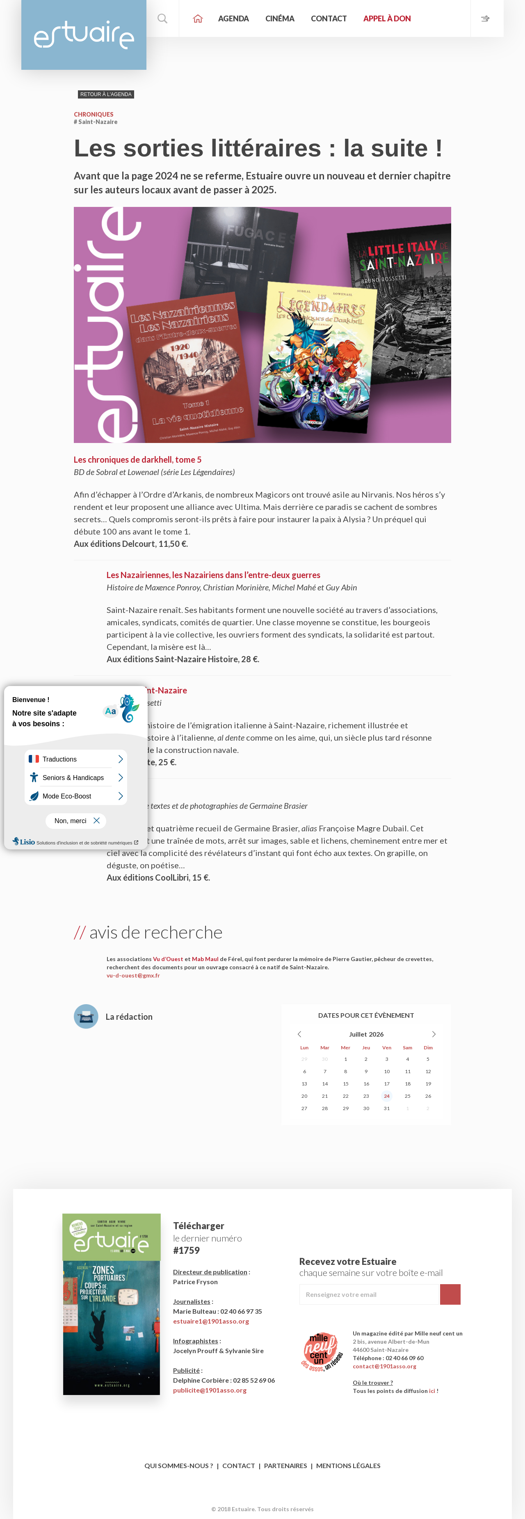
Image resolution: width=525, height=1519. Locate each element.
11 (408, 1071)
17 (387, 1084)
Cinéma (279, 18)
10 (387, 1071)
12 (428, 1071)
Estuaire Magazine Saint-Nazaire (83, 35)
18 (408, 1084)
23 (366, 1096)
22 (346, 1096)
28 (325, 1108)
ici (432, 1390)
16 (366, 1084)
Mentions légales (348, 1465)
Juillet (358, 1034)
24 (387, 1096)
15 (346, 1084)
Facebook (255, 1496)
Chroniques (94, 114)
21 (325, 1096)
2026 (376, 1034)
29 (304, 1059)
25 (408, 1096)
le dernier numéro (207, 1238)
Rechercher (162, 18)
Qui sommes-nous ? (178, 1465)
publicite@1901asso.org (210, 1390)
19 (428, 1084)
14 (325, 1084)
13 (304, 1084)
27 (304, 1108)
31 (387, 1108)
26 (428, 1096)
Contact (329, 18)
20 (304, 1096)
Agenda (233, 18)
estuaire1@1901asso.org (211, 1321)
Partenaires (285, 1465)
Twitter (270, 1496)
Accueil (197, 18)
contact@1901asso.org (384, 1366)
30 (325, 1059)
